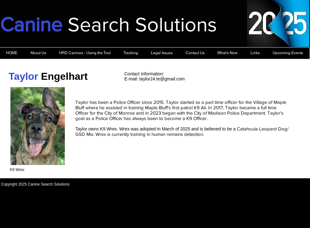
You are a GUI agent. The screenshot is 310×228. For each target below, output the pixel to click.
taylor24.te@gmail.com (161, 78)
